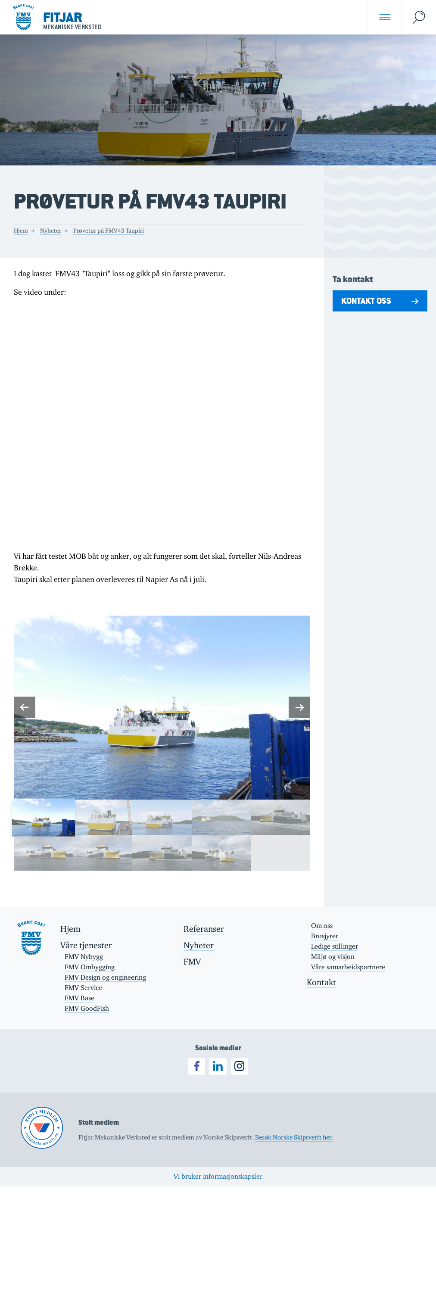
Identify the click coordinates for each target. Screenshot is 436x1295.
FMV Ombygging (90, 967)
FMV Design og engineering (105, 977)
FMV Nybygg (84, 957)
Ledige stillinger (334, 946)
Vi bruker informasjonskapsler (218, 1176)
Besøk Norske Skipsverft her (293, 1137)
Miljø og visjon (333, 957)
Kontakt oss (366, 300)
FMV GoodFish (87, 1008)
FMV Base (79, 998)
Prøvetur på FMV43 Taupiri (108, 230)
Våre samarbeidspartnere (348, 967)
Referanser (204, 929)
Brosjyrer (324, 936)
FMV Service (83, 988)
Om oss (322, 925)
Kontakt (321, 982)
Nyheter (50, 230)
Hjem (21, 230)
